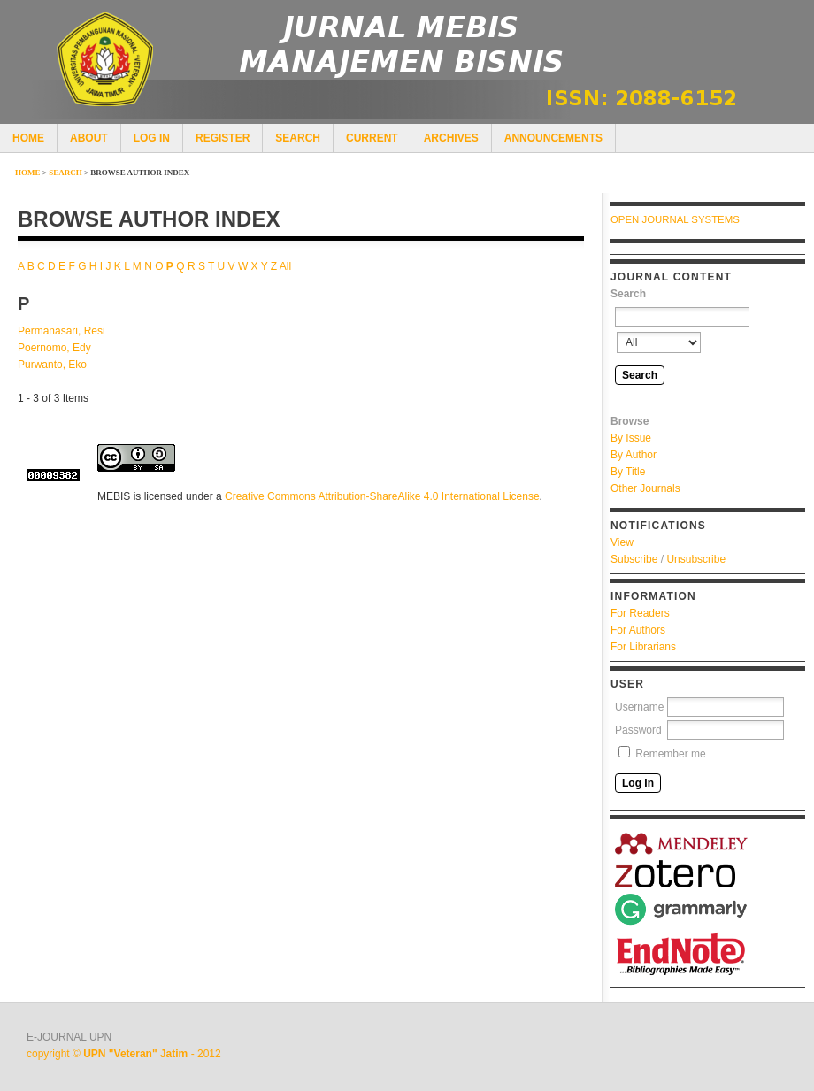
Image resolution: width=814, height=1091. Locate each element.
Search (297, 138)
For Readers (640, 613)
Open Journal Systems (675, 219)
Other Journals (645, 488)
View (622, 542)
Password (638, 730)
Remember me (670, 754)
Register (223, 138)
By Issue (630, 438)
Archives (451, 138)
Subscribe (633, 559)
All (285, 266)
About (89, 138)
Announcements (553, 138)
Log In (152, 138)
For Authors (637, 630)
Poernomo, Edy (54, 348)
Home (28, 138)
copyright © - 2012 (124, 1054)
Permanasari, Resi (61, 331)
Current (372, 138)
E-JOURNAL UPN (69, 1037)
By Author (633, 455)
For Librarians (643, 647)
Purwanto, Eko (52, 364)
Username (639, 707)
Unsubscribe (696, 559)
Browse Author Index (139, 172)
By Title (627, 471)
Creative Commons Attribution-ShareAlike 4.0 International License (382, 496)
